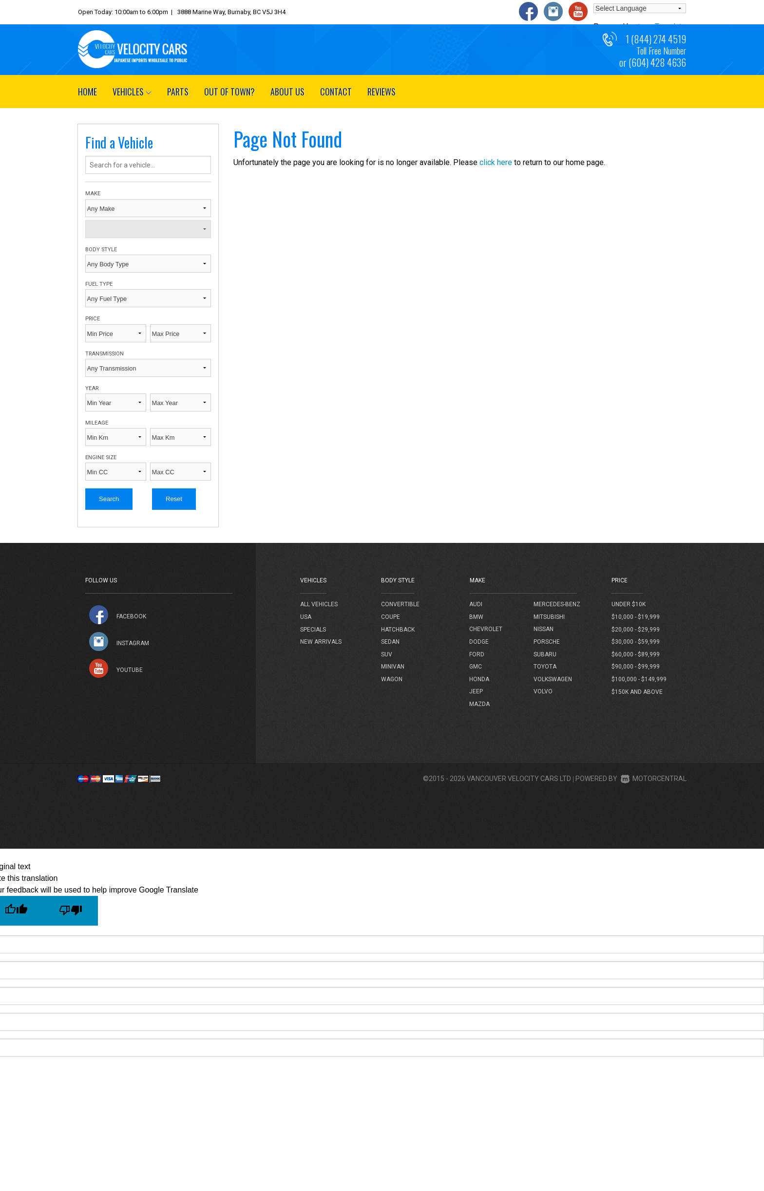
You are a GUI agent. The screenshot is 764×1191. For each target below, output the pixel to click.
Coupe (390, 617)
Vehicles (132, 91)
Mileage (96, 423)
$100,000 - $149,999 (639, 679)
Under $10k (628, 604)
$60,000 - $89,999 (635, 654)
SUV (386, 654)
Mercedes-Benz (557, 604)
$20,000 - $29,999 (635, 629)
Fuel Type (99, 284)
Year (91, 388)
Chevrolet (485, 629)
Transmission (104, 354)
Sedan (390, 641)
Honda (479, 679)
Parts (178, 91)
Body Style (101, 249)
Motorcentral (654, 778)
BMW (476, 617)
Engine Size (100, 457)
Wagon (391, 679)
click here (495, 162)
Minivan (392, 666)
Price (92, 319)
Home (87, 91)
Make (92, 193)
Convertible (400, 604)
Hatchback (398, 629)
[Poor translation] (70, 911)
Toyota (545, 666)
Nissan (544, 629)
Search (109, 498)
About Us (287, 91)
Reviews (381, 91)
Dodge (479, 641)
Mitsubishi (549, 617)
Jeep (476, 691)
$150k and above (637, 692)
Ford (476, 654)
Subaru (545, 654)
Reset (174, 498)
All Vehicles (319, 604)
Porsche (547, 641)
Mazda (479, 704)
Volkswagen (553, 679)
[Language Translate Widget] (639, 8)
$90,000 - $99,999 (635, 666)
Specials (313, 629)
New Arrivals (321, 641)
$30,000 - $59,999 (635, 641)
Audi (475, 604)
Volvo (543, 691)
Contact (336, 91)
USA (305, 617)
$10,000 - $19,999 (635, 617)
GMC (475, 666)
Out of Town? (229, 91)
